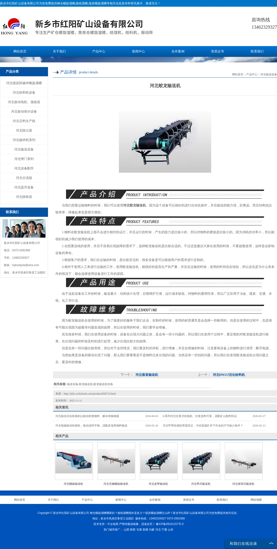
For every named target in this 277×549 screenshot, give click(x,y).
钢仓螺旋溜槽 (66, 3)
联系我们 (257, 51)
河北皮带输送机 (158, 483)
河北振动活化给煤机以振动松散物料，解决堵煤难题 (87, 416)
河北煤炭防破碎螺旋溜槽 (24, 83)
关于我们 (59, 51)
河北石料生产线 (24, 121)
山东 (170, 529)
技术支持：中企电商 (105, 524)
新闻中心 (138, 51)
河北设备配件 (24, 168)
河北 (158, 529)
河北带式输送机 (201, 483)
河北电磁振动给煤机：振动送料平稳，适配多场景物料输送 (91, 425)
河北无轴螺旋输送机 (115, 483)
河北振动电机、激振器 (24, 102)
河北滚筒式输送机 (243, 483)
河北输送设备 (24, 149)
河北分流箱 (24, 178)
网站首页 (19, 51)
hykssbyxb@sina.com (25, 265)
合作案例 (178, 51)
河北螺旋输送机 (73, 483)
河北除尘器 (24, 130)
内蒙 (151, 529)
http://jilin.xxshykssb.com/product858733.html (90, 393)
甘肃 (139, 529)
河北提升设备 (24, 187)
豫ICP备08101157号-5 (170, 524)
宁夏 (164, 529)
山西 (126, 529)
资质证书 (217, 51)
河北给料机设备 (24, 92)
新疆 (145, 529)
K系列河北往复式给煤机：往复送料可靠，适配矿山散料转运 (200, 416)
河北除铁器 (24, 197)
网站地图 (256, 499)
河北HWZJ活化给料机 (228, 375)
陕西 (132, 529)
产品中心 (98, 51)
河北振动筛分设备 (24, 111)
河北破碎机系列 (24, 140)
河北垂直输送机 (146, 375)
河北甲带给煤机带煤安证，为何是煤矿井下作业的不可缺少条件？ (203, 425)
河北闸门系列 (24, 159)
